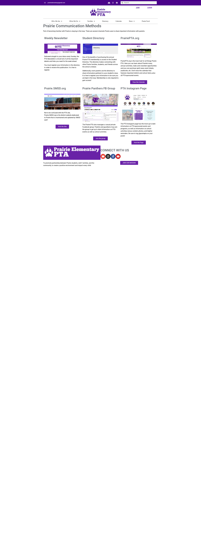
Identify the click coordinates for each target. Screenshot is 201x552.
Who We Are (56, 21)
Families (91, 21)
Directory (105, 21)
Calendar (119, 21)
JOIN (137, 8)
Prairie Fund (146, 21)
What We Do (74, 21)
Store (132, 21)
